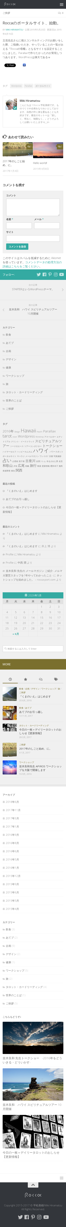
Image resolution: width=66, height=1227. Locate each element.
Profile (10, 554)
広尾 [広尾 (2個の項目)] (21, 465)
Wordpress (16, 85)
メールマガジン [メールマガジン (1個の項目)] (32, 456)
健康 (8, 367)
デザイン (11, 359)
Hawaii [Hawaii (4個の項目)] (28, 430)
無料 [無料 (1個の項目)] (61, 466)
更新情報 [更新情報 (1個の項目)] (46, 466)
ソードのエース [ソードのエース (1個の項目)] (17, 446)
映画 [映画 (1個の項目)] (39, 466)
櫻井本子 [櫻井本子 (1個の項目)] (54, 466)
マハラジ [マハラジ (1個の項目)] (21, 456)
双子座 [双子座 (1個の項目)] (22, 461)
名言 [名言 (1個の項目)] (61, 461)
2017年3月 (12, 818)
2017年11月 (13, 810)
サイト (10, 232)
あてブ (10, 342)
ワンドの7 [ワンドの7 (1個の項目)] (44, 456)
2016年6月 (12, 851)
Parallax (28, 85)
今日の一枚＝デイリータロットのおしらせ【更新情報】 (40, 731)
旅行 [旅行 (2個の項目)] (33, 465)
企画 (8, 351)
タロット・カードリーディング (24, 392)
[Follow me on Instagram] (56, 274)
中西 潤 (22, 562)
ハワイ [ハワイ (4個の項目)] (41, 450)
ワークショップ (15, 375)
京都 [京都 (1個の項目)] (51, 456)
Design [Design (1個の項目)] (17, 431)
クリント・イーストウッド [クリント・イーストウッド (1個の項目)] (22, 441)
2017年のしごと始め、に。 (35, 748)
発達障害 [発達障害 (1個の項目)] (6, 471)
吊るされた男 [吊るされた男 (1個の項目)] (52, 461)
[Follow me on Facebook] (44, 274)
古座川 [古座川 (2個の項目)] (30, 461)
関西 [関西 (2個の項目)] (19, 470)
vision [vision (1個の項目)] (14, 437)
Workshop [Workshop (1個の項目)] (40, 437)
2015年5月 (12, 900)
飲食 (8, 334)
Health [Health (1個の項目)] (39, 431)
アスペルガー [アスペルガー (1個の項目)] (50, 437)
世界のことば (14, 400)
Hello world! (40, 163)
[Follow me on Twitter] (39, 274)
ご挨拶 (6, 13)
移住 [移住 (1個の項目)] (13, 471)
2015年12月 (13, 876)
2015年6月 (12, 892)
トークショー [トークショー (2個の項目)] (52, 445)
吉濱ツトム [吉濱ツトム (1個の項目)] (41, 461)
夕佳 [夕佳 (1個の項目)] (15, 466)
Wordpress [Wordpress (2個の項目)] (26, 436)
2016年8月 (12, 843)
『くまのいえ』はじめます (21, 490)
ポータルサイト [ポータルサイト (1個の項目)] (9, 456)
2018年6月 (12, 802)
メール (39, 219)
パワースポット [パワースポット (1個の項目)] (56, 451)
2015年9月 (12, 884)
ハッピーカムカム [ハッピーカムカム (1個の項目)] (24, 451)
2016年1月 (12, 867)
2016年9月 (12, 834)
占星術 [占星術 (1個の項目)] (15, 461)
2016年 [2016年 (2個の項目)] (8, 431)
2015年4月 (12, 909)
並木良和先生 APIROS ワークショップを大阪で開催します (40, 768)
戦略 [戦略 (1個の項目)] (27, 466)
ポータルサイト (43, 85)
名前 (9, 219)
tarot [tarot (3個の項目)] (7, 436)
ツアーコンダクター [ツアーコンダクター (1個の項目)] (33, 446)
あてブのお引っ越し (18, 499)
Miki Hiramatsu (14, 29)
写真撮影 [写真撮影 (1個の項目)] (57, 456)
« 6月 (15, 634)
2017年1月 (12, 826)
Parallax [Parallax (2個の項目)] (49, 431)
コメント (11, 195)
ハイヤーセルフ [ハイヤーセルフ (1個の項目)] (9, 451)
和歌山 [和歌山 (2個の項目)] (8, 465)
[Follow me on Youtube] (61, 274)
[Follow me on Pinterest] (50, 274)
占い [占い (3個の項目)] (7, 460)
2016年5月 (12, 859)
